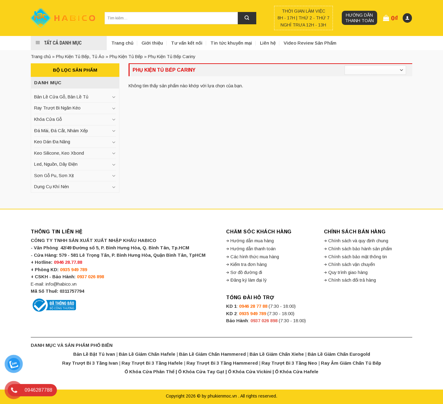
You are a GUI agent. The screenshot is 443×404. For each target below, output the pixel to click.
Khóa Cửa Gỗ (48, 119)
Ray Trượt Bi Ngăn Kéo (57, 107)
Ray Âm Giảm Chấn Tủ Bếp (351, 363)
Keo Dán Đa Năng (52, 141)
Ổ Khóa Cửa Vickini (249, 371)
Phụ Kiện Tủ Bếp (126, 56)
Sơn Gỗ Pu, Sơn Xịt (54, 175)
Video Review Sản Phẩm (310, 43)
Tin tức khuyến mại (231, 43)
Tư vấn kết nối (186, 43)
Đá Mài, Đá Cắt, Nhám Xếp (61, 130)
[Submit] (247, 18)
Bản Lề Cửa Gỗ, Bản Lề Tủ (61, 96)
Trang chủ (122, 43)
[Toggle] (113, 97)
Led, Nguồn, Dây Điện (56, 164)
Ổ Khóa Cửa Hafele (296, 371)
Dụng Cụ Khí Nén (51, 186)
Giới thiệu (152, 43)
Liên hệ (268, 43)
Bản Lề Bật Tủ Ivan (94, 354)
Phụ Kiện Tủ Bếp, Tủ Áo (80, 56)
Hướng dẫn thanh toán (359, 18)
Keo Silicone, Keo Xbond (59, 153)
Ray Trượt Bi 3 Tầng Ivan (90, 363)
